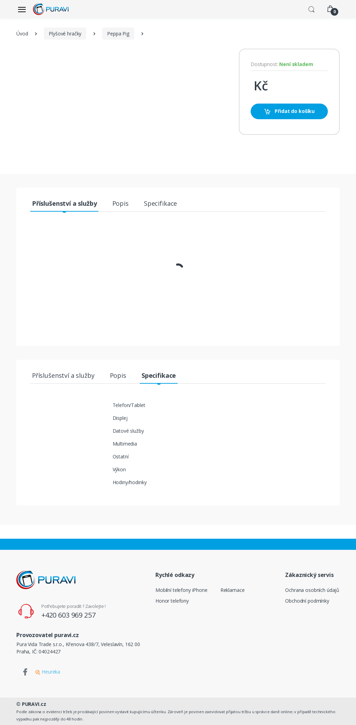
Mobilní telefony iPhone (181, 590)
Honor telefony (172, 600)
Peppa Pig (118, 33)
